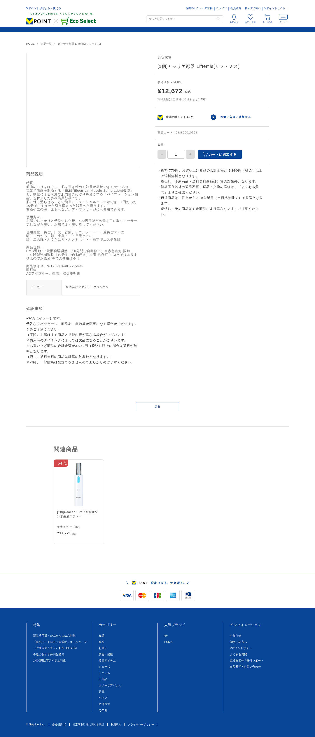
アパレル (104, 673)
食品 (101, 635)
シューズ (104, 666)
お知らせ (235, 635)
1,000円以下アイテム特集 (49, 660)
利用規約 (116, 724)
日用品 (103, 679)
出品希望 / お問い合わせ (245, 666)
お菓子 (103, 648)
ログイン (221, 8)
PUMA (168, 642)
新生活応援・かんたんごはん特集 (54, 635)
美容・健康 (106, 654)
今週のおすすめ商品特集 (48, 654)
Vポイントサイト (274, 8)
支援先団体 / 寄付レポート (247, 660)
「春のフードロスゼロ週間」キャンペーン (60, 642)
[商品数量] (176, 154)
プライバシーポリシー (141, 724)
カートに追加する (219, 154)
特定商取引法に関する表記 (88, 724)
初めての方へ (253, 8)
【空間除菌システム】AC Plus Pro (55, 648)
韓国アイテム (107, 660)
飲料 (101, 642)
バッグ (103, 697)
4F (166, 635)
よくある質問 (238, 654)
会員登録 (235, 8)
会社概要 (59, 724)
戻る (157, 406)
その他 (103, 710)
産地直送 (104, 704)
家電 (101, 691)
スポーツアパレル (110, 685)
